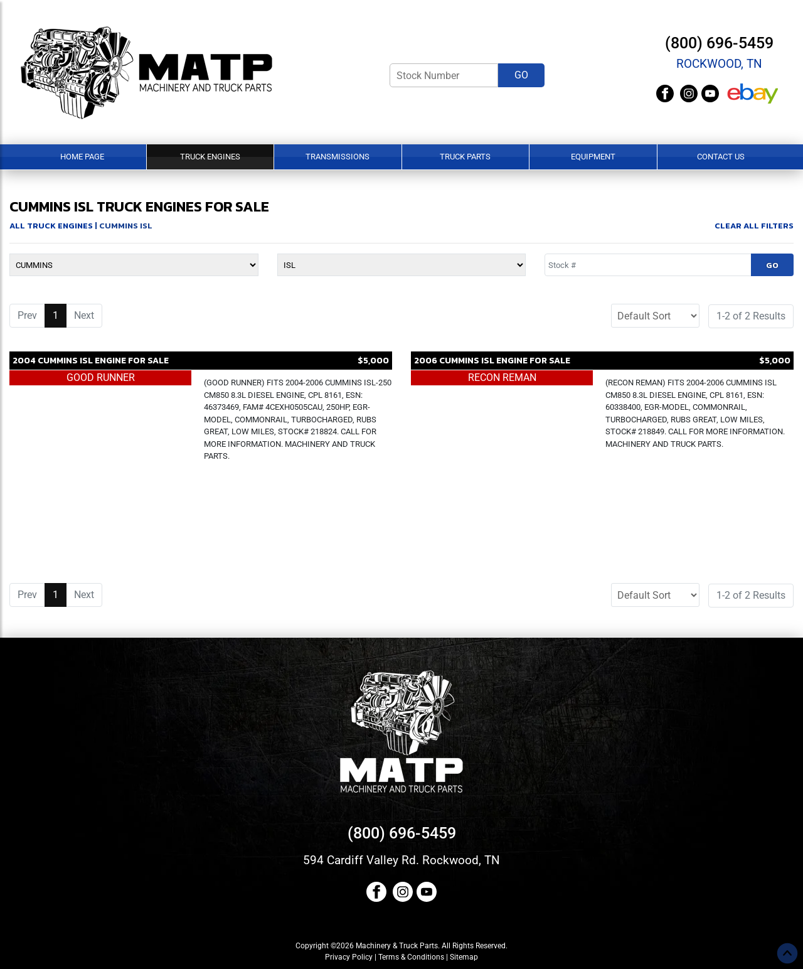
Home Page (82, 156)
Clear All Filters (754, 226)
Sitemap (464, 957)
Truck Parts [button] (465, 156)
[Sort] (655, 316)
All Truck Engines (51, 226)
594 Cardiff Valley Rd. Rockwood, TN (401, 860)
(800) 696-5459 (719, 43)
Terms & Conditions (411, 957)
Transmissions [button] (338, 156)
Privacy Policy (349, 957)
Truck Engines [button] (210, 156)
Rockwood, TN (719, 63)
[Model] (401, 265)
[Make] (133, 265)
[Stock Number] (444, 75)
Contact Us (721, 156)
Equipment (593, 156)
